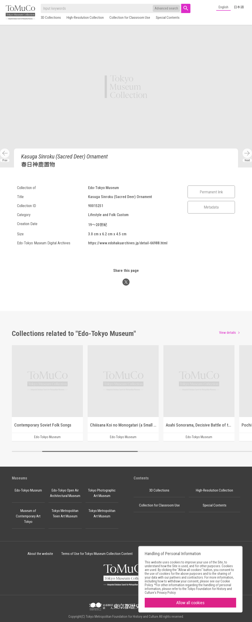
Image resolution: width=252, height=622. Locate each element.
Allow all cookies (190, 602)
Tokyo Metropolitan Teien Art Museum (65, 513)
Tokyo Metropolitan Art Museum (102, 513)
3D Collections (51, 17)
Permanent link (211, 192)
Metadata (211, 207)
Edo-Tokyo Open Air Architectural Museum (65, 493)
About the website (40, 554)
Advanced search (166, 8)
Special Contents (168, 17)
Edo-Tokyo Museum (28, 490)
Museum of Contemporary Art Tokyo (28, 516)
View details (227, 332)
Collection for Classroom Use (129, 17)
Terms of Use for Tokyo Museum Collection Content (97, 554)
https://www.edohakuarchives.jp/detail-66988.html (127, 243)
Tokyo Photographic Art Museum (102, 493)
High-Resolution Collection (85, 17)
